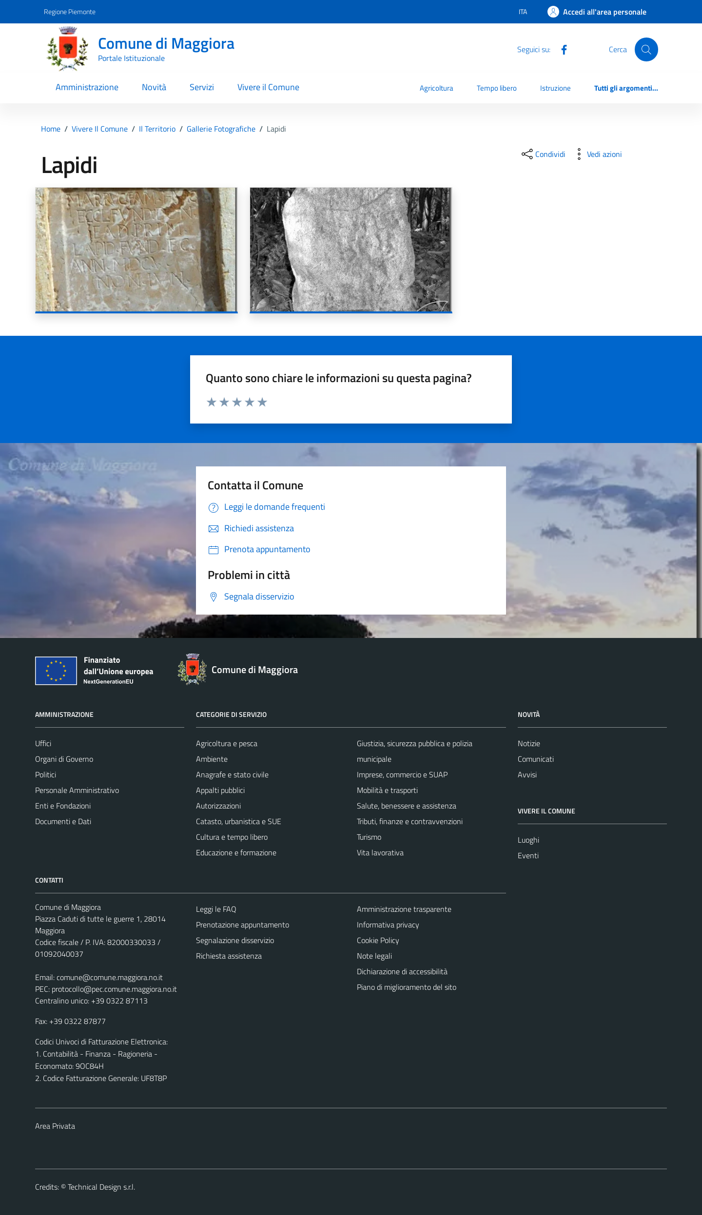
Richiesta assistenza (229, 956)
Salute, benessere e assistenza (406, 805)
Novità (154, 87)
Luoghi (528, 840)
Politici (45, 774)
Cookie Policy (378, 940)
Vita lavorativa (380, 852)
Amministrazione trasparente (404, 909)
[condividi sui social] (542, 154)
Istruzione (555, 88)
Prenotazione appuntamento (242, 924)
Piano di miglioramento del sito (406, 987)
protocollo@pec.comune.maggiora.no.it (114, 989)
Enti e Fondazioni (63, 805)
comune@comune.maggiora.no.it (110, 977)
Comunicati (536, 759)
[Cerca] (646, 49)
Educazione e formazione (236, 852)
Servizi (202, 87)
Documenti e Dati (63, 821)
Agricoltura (436, 88)
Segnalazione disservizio (235, 940)
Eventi (528, 855)
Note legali (374, 956)
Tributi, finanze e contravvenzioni (410, 821)
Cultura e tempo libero (232, 837)
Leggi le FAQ (216, 909)
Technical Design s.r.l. (101, 1187)
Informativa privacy (388, 924)
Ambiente (212, 759)
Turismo (369, 837)
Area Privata (55, 1126)
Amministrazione (87, 87)
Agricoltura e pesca (226, 743)
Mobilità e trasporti (387, 790)
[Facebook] (560, 49)
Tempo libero (497, 88)
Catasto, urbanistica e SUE (238, 821)
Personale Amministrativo (77, 790)
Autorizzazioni (218, 805)
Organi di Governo (64, 759)
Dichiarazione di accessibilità (402, 971)
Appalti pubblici (220, 790)
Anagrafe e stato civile (232, 774)
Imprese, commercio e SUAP (402, 774)
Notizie (529, 743)
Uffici (43, 743)
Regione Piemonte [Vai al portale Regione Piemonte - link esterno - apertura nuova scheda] (70, 11)
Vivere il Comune (268, 87)
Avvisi (527, 774)
